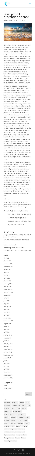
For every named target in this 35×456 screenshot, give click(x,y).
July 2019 (6, 326)
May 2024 (7, 258)
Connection (7, 405)
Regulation (7, 432)
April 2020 (7, 315)
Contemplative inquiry (18, 405)
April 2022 (7, 278)
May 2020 (7, 312)
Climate (27, 402)
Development (7, 411)
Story (13, 435)
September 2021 (9, 292)
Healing (20, 420)
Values (23, 438)
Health (25, 420)
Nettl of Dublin (25, 453)
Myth (13, 426)
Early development (9, 414)
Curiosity (24, 408)
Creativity (6, 408)
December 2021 (8, 289)
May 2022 (7, 275)
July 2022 (6, 272)
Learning (20, 423)
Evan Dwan (8, 20)
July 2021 (6, 298)
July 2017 (6, 361)
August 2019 (7, 324)
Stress (24, 435)
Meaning (27, 423)
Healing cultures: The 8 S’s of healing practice (17, 250)
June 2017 (7, 364)
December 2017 (8, 349)
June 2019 (7, 329)
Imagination (13, 423)
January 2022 (7, 286)
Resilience (14, 432)
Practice (25, 426)
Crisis (12, 408)
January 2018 (7, 346)
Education (7, 417)
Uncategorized (8, 388)
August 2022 (7, 269)
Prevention (7, 429)
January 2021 (7, 306)
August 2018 (7, 338)
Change (22, 402)
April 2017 (7, 369)
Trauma (17, 438)
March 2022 (7, 281)
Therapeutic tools (9, 438)
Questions (14, 429)
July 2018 (6, 341)
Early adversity (17, 411)
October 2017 (8, 352)
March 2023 (7, 261)
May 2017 (7, 366)
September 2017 (9, 355)
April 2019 (7, 332)
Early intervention (20, 414)
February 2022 (8, 284)
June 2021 (7, 301)
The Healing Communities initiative (14, 248)
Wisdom (14, 441)
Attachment (7, 402)
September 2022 (9, 267)
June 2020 (7, 309)
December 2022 (8, 264)
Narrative (18, 426)
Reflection (21, 429)
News (23, 20)
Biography (15, 402)
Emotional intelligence (23, 417)
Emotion (13, 417)
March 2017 (7, 372)
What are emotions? (10, 245)
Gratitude (13, 420)
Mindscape (7, 426)
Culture (18, 408)
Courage (28, 405)
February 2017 (8, 375)
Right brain (7, 435)
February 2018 (8, 344)
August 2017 (7, 358)
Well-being (7, 441)
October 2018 (8, 335)
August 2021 (7, 295)
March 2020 (7, 318)
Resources (21, 432)
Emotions (6, 420)
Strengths (18, 435)
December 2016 (8, 378)
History (6, 423)
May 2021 (7, 304)
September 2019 (9, 321)
